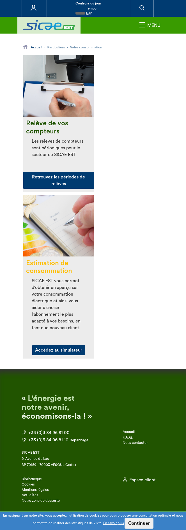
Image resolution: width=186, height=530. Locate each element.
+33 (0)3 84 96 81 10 (55, 440)
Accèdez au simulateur (58, 350)
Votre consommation (86, 47)
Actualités (30, 495)
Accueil (32, 47)
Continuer (139, 523)
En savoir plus (113, 523)
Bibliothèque (32, 479)
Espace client (139, 480)
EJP (83, 13)
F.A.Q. (128, 437)
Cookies (28, 484)
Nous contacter (135, 442)
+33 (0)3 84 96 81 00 (46, 432)
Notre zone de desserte (41, 500)
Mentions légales (35, 489)
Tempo (86, 8)
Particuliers (56, 47)
